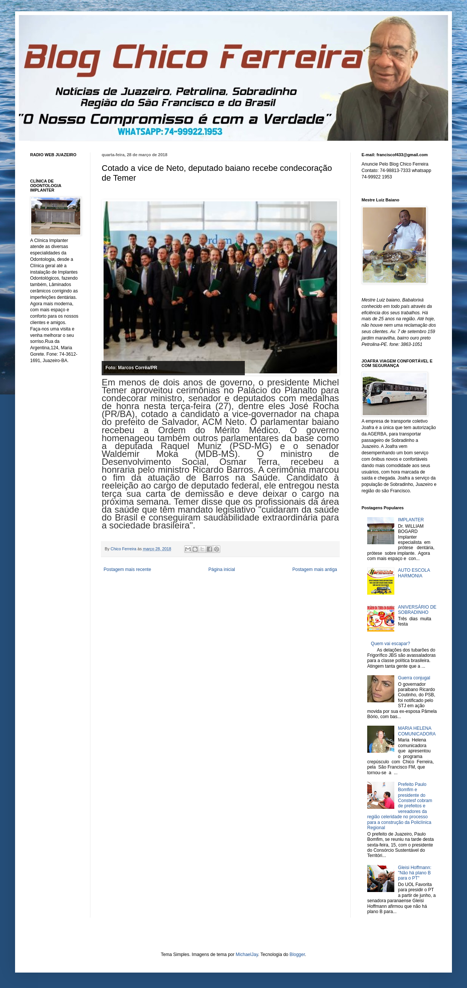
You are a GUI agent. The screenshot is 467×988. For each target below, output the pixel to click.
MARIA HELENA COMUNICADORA (417, 731)
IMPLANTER (411, 519)
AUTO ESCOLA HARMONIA (414, 573)
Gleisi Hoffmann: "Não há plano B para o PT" (414, 873)
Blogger (297, 954)
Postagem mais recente (127, 569)
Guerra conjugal (414, 677)
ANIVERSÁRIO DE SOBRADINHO (417, 609)
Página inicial (221, 569)
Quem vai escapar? (390, 643)
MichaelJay (247, 954)
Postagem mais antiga (314, 569)
